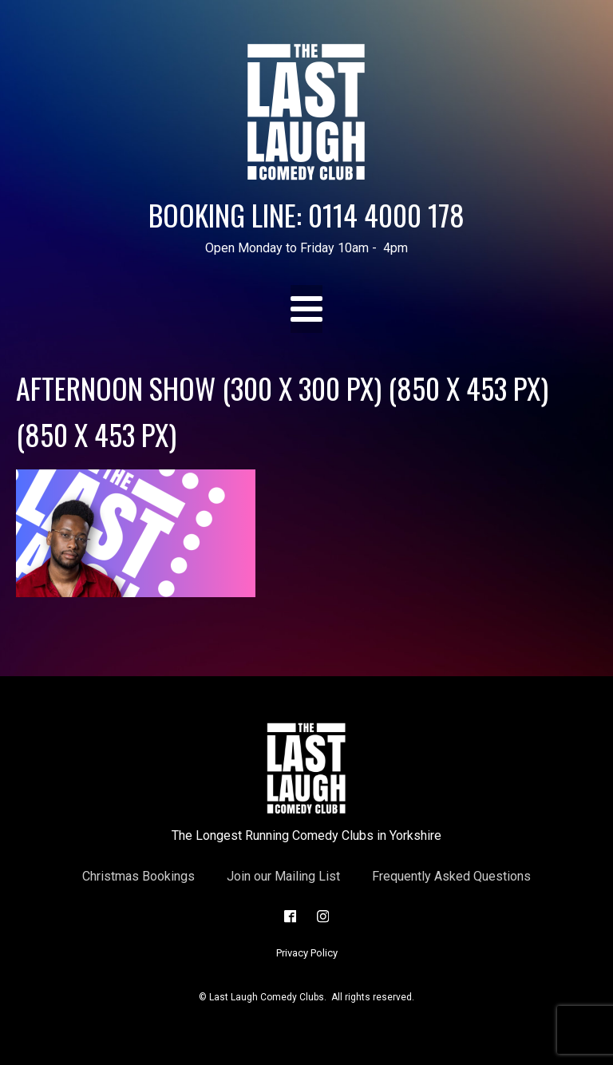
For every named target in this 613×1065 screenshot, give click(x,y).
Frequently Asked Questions (451, 876)
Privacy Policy (307, 953)
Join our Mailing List (283, 876)
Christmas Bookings (138, 876)
